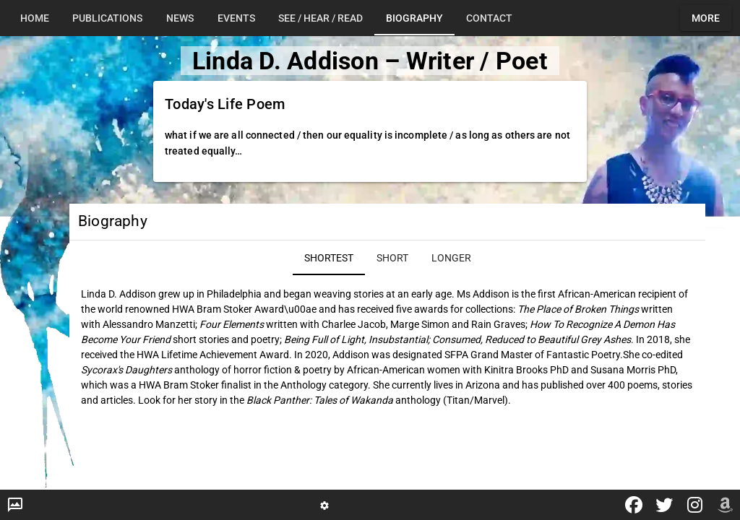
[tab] (35, 18)
